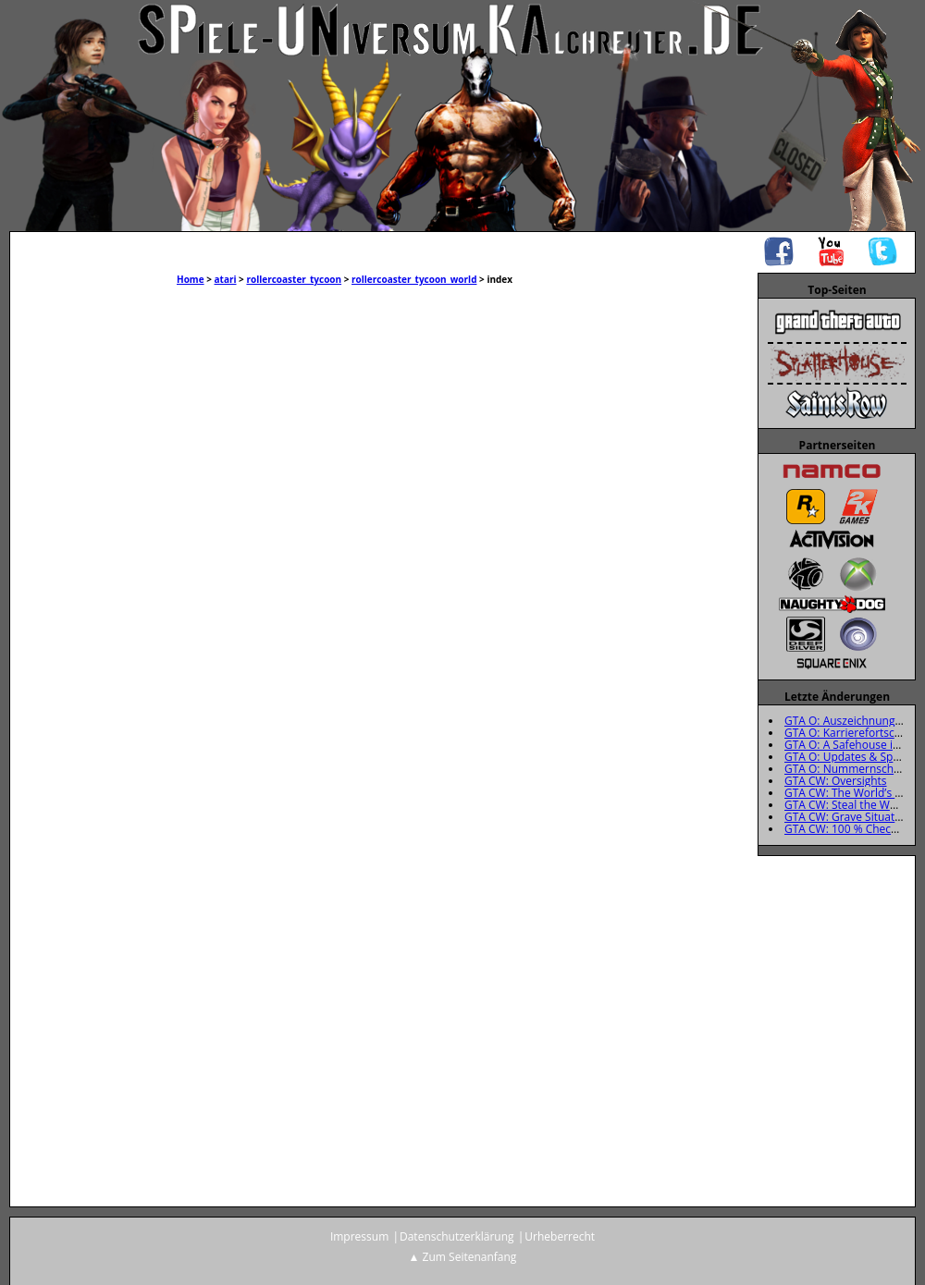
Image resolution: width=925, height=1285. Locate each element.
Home (190, 279)
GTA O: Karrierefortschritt (850, 732)
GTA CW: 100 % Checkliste (851, 829)
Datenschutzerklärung (457, 1236)
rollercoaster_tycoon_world (414, 279)
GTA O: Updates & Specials (852, 757)
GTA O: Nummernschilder (850, 769)
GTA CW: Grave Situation (847, 817)
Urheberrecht (559, 1236)
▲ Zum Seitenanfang (463, 1257)
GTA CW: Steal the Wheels (851, 805)
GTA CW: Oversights (835, 781)
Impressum (359, 1236)
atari (226, 279)
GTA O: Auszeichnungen (846, 720)
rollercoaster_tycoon (293, 279)
